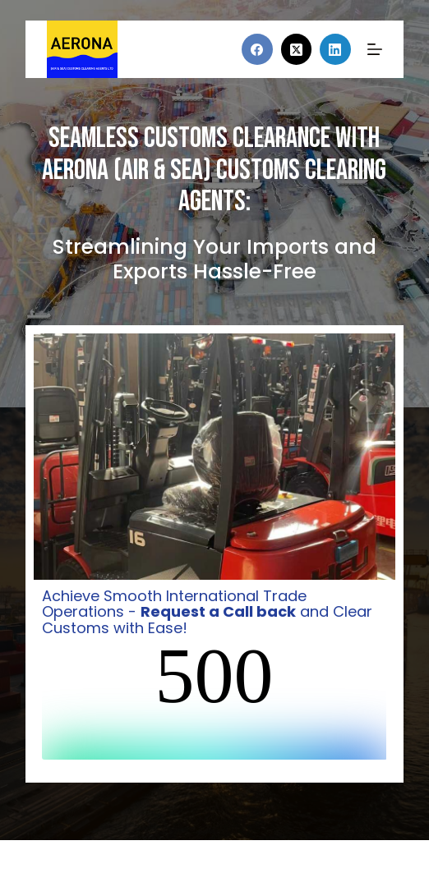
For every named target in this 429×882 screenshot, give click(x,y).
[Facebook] (257, 49)
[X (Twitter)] (296, 49)
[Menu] (374, 49)
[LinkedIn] (335, 49)
